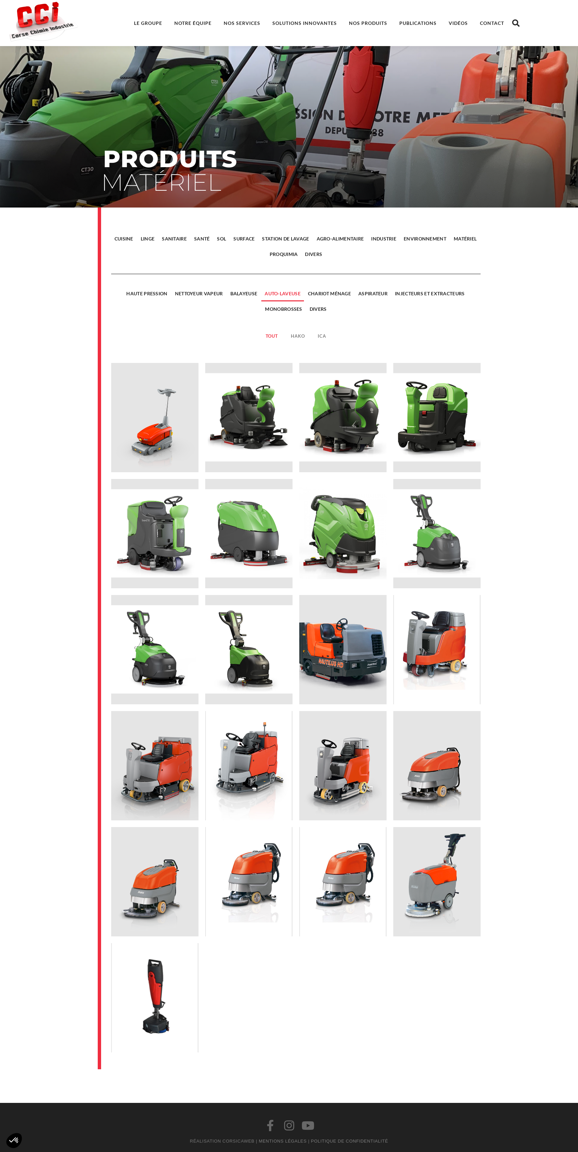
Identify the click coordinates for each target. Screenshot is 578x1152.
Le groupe (148, 23)
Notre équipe (193, 23)
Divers (315, 254)
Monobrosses (285, 309)
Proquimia (285, 254)
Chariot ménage (330, 293)
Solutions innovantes (304, 23)
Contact (492, 23)
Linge (149, 238)
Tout (273, 336)
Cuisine (125, 238)
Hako (299, 336)
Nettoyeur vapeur (200, 293)
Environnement (426, 238)
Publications (418, 23)
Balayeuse (245, 293)
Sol (223, 238)
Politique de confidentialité (349, 1141)
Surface (245, 238)
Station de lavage (287, 238)
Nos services (242, 23)
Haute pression (148, 293)
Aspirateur (374, 293)
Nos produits (368, 23)
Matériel (466, 238)
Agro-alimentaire (341, 238)
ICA (323, 336)
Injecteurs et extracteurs (431, 293)
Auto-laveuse (284, 293)
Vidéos (458, 23)
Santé (203, 238)
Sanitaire (175, 238)
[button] (516, 23)
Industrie (385, 238)
